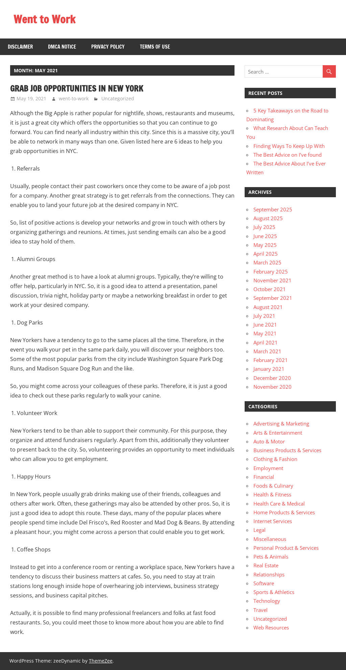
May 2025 (265, 244)
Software (263, 583)
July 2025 (264, 227)
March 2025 (267, 262)
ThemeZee (101, 661)
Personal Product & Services (286, 547)
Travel (260, 610)
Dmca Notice (62, 46)
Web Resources (271, 627)
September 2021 (272, 297)
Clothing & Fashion (275, 459)
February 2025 (270, 271)
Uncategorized (117, 98)
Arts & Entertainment (277, 432)
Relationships (269, 574)
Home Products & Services (284, 512)
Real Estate (265, 565)
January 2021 (269, 368)
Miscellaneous (269, 539)
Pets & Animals (270, 556)
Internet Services (272, 521)
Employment (268, 468)
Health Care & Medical (279, 503)
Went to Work (44, 19)
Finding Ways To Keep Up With (289, 146)
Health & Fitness (272, 494)
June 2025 (265, 236)
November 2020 (272, 386)
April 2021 (265, 342)
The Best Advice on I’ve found (287, 154)
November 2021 (272, 280)
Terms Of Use (155, 46)
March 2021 (267, 351)
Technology (266, 600)
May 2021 (265, 333)
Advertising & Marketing (281, 423)
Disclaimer (20, 46)
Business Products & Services (287, 450)
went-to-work (74, 98)
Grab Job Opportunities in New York (76, 88)
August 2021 (268, 307)
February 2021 (270, 360)
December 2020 (272, 378)
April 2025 (265, 253)
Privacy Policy (108, 46)
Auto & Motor (269, 441)
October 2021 (269, 289)
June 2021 (265, 324)
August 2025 (268, 218)
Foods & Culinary (273, 485)
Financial (263, 476)
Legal (259, 529)
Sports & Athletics (273, 592)
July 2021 (264, 315)
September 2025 (272, 209)
